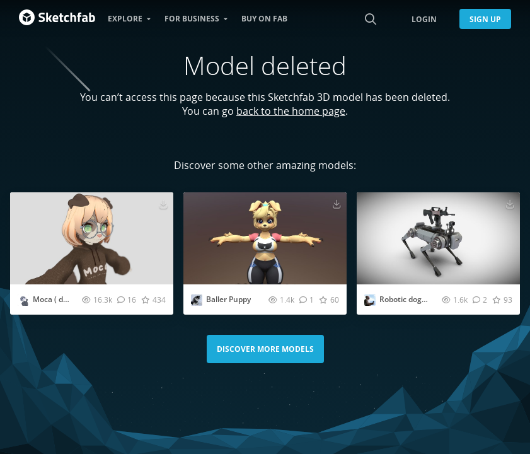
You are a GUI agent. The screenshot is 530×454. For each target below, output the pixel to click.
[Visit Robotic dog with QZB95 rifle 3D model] (438, 238)
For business (191, 18)
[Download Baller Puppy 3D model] (336, 204)
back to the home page (290, 111)
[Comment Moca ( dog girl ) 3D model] (126, 299)
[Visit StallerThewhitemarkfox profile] (196, 300)
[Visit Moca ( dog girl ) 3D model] (91, 238)
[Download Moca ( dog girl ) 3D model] (163, 204)
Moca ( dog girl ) (61, 299)
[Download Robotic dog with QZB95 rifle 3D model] (510, 204)
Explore (125, 18)
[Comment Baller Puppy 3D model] (306, 299)
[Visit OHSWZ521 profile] (370, 300)
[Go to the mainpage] (57, 18)
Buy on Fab (264, 18)
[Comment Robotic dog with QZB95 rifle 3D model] (480, 299)
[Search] (370, 18)
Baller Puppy (228, 299)
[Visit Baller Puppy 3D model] (265, 238)
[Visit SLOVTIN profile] (23, 300)
